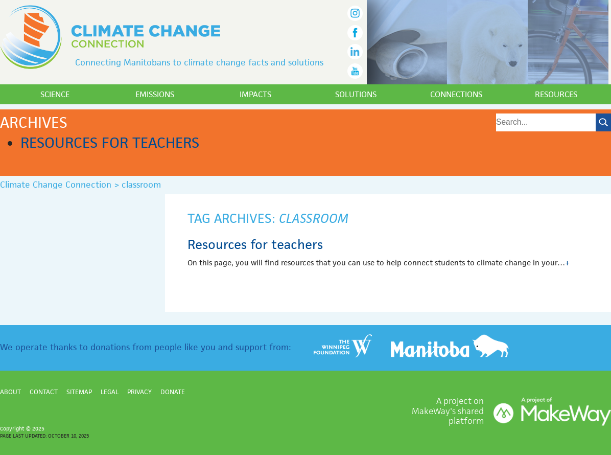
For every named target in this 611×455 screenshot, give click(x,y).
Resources (556, 94)
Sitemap (79, 392)
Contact (44, 392)
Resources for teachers (109, 142)
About (10, 392)
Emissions (154, 94)
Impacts (255, 94)
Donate (172, 392)
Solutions (356, 94)
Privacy (139, 392)
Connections (456, 94)
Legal (110, 392)
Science (54, 94)
